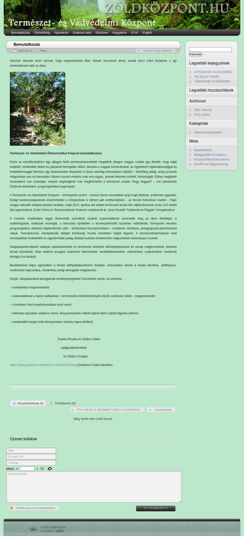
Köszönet (102, 32)
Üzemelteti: (52, 530)
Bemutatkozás (20, 32)
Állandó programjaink (208, 132)
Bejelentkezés (203, 150)
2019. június (202, 114)
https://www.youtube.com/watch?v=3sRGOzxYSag (43, 365)
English (147, 32)
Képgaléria (119, 32)
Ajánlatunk (61, 32)
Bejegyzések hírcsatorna (210, 155)
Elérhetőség (42, 32)
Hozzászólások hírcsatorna (211, 159)
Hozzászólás (93, 487)
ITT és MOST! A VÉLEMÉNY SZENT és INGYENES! (156, 508)
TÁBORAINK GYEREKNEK (212, 81)
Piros (43, 50)
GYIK (134, 32)
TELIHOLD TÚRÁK (206, 77)
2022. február (202, 110)
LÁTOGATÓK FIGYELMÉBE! (213, 72)
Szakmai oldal (82, 32)
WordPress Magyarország (211, 164)
